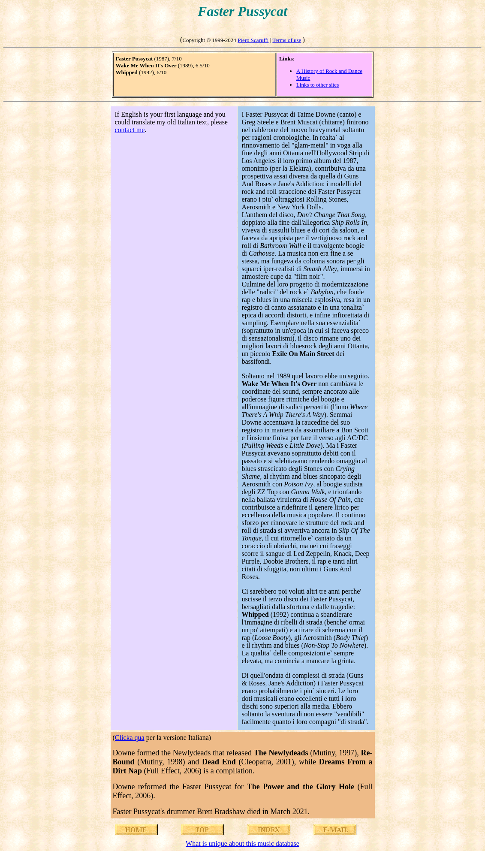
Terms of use (286, 40)
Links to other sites (317, 84)
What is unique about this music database (242, 843)
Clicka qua (130, 737)
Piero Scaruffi (253, 40)
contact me (130, 129)
